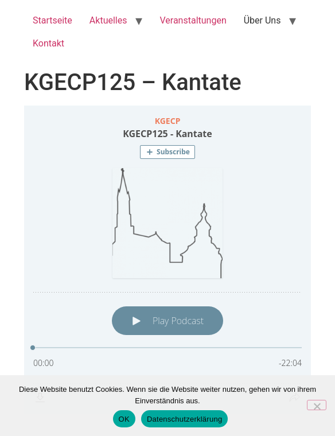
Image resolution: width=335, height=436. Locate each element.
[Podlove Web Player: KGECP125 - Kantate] (167, 260)
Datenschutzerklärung (184, 419)
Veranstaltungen (192, 20)
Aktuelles (108, 20)
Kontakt (48, 43)
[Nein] (316, 405)
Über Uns (262, 20)
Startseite (52, 20)
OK (124, 419)
